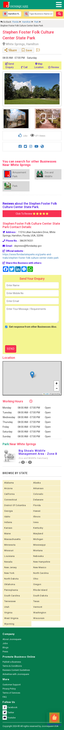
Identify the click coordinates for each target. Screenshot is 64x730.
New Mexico (39, 567)
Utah (6, 607)
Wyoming (9, 624)
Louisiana (9, 556)
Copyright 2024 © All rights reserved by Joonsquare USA (30, 726)
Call (24, 67)
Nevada (8, 561)
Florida (15, 22)
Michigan (38, 539)
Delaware (38, 499)
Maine (7, 533)
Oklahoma (9, 584)
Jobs (5, 643)
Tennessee (10, 601)
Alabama (9, 482)
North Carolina (40, 573)
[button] (32, 374)
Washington (39, 612)
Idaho (7, 516)
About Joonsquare (12, 639)
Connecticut (10, 499)
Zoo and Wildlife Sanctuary (33, 458)
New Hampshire (41, 561)
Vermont (37, 607)
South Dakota (40, 595)
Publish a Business (12, 662)
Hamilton (26, 22)
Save (27, 50)
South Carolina (12, 595)
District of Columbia (15, 505)
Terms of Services (11, 693)
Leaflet (46, 394)
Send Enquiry (9, 65)
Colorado (38, 494)
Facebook (10, 707)
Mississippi (39, 545)
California (9, 494)
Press (5, 651)
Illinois (36, 516)
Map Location (39, 65)
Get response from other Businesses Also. (31, 326)
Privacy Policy (9, 688)
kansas (8, 528)
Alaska (37, 482)
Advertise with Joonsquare (16, 674)
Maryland (38, 533)
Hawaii (36, 511)
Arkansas (38, 488)
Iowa (35, 522)
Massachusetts (12, 539)
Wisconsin (39, 618)
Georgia (8, 511)
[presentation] (31, 337)
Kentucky (38, 528)
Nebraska (38, 556)
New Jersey (10, 567)
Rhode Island (40, 590)
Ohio (35, 578)
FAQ (5, 697)
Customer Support (12, 684)
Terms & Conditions (12, 666)
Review (53, 67)
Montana (38, 550)
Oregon (37, 584)
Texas (36, 601)
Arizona (8, 488)
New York (9, 573)
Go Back (5, 22)
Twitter (8, 712)
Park (36, 22)
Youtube (9, 717)
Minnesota (10, 545)
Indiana (8, 522)
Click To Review (32, 213)
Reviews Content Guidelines (16, 670)
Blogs (5, 647)
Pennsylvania (11, 590)
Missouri (8, 550)
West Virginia (11, 618)
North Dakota (11, 578)
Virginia (8, 612)
